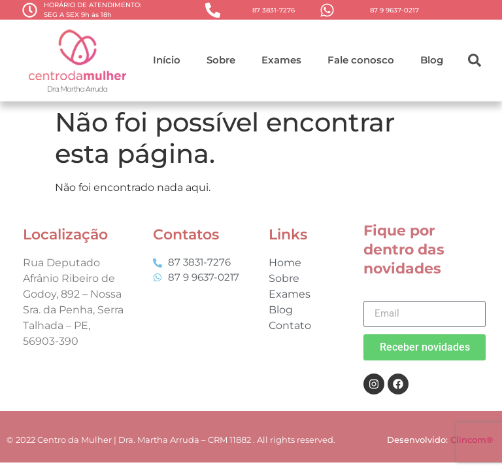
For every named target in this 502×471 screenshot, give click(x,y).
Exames (281, 60)
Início (166, 60)
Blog (431, 60)
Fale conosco (360, 60)
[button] (474, 60)
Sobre (221, 60)
